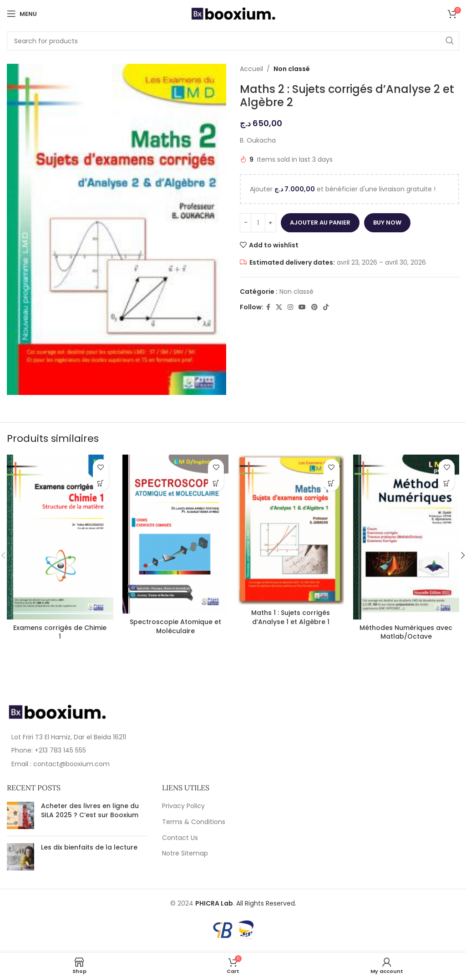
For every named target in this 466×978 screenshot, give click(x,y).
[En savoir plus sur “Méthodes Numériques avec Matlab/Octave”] (447, 483)
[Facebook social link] (268, 307)
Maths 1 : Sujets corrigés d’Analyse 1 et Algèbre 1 (290, 617)
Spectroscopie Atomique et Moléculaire (175, 626)
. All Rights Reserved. (245, 903)
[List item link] (116, 750)
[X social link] (279, 307)
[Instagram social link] (290, 307)
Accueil (251, 68)
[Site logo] (233, 13)
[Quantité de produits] (258, 222)
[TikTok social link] (325, 307)
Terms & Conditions (193, 822)
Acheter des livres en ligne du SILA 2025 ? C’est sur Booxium (90, 810)
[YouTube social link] (302, 307)
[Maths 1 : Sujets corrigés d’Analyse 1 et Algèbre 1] (291, 529)
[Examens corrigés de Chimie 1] (60, 537)
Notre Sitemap (185, 853)
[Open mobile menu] (21, 14)
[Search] (233, 41)
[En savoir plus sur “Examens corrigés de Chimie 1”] (101, 483)
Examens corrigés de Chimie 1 (59, 632)
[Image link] (57, 711)
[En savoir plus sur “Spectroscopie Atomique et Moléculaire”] (216, 483)
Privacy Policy (183, 806)
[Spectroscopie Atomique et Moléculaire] (175, 534)
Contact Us (180, 838)
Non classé (292, 68)
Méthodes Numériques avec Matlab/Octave (406, 632)
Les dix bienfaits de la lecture (89, 847)
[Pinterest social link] (314, 307)
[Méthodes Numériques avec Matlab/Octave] (406, 537)
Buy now (387, 222)
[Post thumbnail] (20, 815)
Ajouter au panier (320, 222)
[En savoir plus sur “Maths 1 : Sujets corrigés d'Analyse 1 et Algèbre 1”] (331, 483)
